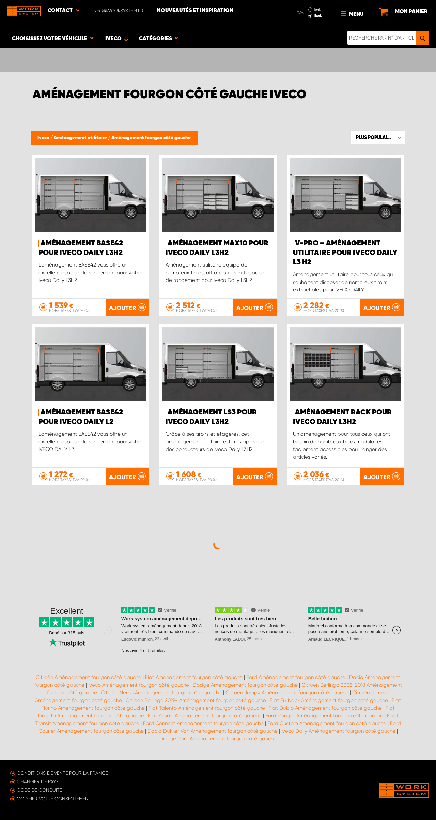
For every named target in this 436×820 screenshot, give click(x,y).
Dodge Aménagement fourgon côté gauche (245, 685)
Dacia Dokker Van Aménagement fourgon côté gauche (212, 731)
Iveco (43, 138)
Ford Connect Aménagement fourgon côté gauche (203, 723)
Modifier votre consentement (54, 798)
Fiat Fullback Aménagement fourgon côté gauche (329, 700)
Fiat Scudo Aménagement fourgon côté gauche (205, 716)
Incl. (317, 9)
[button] (378, 137)
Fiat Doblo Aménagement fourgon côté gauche (325, 708)
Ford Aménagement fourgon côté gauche (295, 677)
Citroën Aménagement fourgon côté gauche (88, 677)
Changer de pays (37, 781)
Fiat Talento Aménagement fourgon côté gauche (207, 708)
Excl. (318, 15)
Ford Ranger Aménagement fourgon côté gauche (324, 716)
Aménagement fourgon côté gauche (151, 138)
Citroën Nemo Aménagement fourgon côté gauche (161, 692)
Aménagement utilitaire (81, 138)
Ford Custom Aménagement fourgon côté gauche (326, 723)
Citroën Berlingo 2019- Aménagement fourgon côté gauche (196, 700)
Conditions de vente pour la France (62, 773)
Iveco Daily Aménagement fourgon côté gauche (338, 731)
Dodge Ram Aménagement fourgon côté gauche (218, 738)
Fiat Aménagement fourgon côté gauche (194, 677)
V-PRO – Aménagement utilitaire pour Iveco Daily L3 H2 (345, 253)
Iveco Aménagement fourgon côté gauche (138, 685)
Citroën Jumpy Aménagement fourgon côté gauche (286, 692)
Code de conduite (39, 790)
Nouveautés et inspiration (195, 10)
